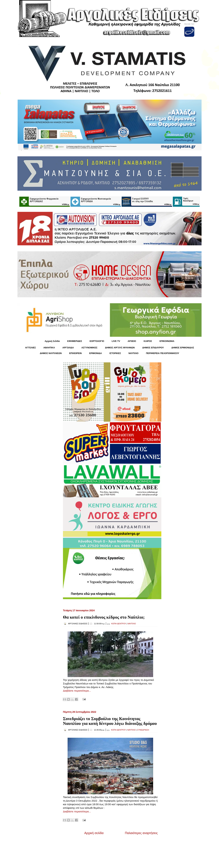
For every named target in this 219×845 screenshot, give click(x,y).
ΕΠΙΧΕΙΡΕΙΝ (75, 353)
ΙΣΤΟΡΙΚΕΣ (115, 353)
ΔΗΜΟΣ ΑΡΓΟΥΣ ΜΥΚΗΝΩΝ (120, 347)
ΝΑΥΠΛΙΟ (133, 353)
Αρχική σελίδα (94, 833)
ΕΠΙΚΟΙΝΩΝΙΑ (167, 341)
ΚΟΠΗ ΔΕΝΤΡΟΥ (118, 624)
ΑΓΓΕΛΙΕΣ (30, 347)
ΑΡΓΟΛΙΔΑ (68, 347)
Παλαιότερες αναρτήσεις (141, 833)
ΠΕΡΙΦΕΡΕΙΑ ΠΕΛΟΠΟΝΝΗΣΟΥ (162, 353)
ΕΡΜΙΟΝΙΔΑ (95, 353)
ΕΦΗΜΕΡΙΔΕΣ (74, 341)
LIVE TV (116, 341)
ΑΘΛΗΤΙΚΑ (49, 347)
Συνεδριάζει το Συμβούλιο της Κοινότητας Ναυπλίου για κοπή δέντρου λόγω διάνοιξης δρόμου (110, 721)
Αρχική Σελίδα (52, 341)
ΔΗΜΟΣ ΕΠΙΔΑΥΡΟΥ (153, 347)
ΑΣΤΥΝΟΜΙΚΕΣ (89, 347)
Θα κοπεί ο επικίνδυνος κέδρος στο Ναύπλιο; (104, 617)
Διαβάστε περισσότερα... (77, 690)
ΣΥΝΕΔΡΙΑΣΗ (143, 730)
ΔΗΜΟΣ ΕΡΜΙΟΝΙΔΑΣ (182, 347)
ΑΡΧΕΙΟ (132, 341)
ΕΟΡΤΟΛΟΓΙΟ (97, 341)
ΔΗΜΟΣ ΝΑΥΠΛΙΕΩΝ (51, 353)
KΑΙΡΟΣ (148, 341)
